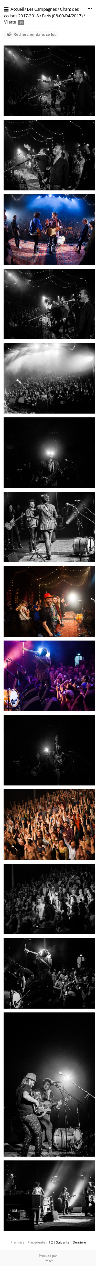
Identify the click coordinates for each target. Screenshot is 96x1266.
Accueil (17, 9)
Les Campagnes (42, 9)
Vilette (10, 22)
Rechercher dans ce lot (35, 34)
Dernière (79, 1242)
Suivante (62, 1242)
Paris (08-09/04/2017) (62, 16)
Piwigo (48, 1260)
